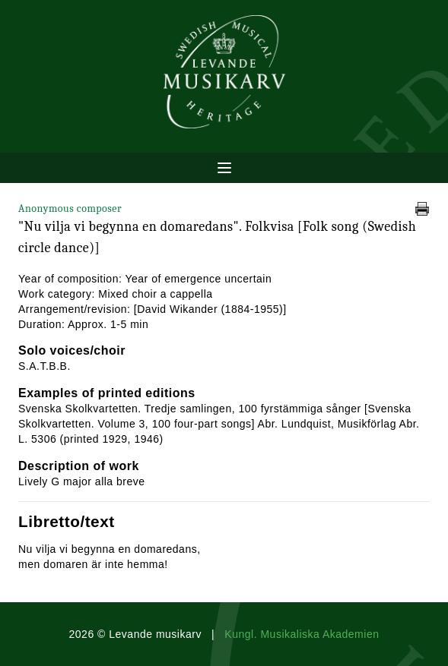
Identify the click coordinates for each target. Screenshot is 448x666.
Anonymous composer (70, 208)
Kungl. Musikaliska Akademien (301, 634)
